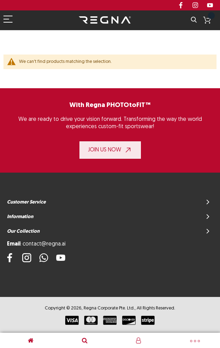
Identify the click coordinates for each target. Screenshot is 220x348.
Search (194, 20)
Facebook (181, 5)
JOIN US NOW (104, 150)
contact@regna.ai (44, 244)
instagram (195, 5)
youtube (210, 5)
